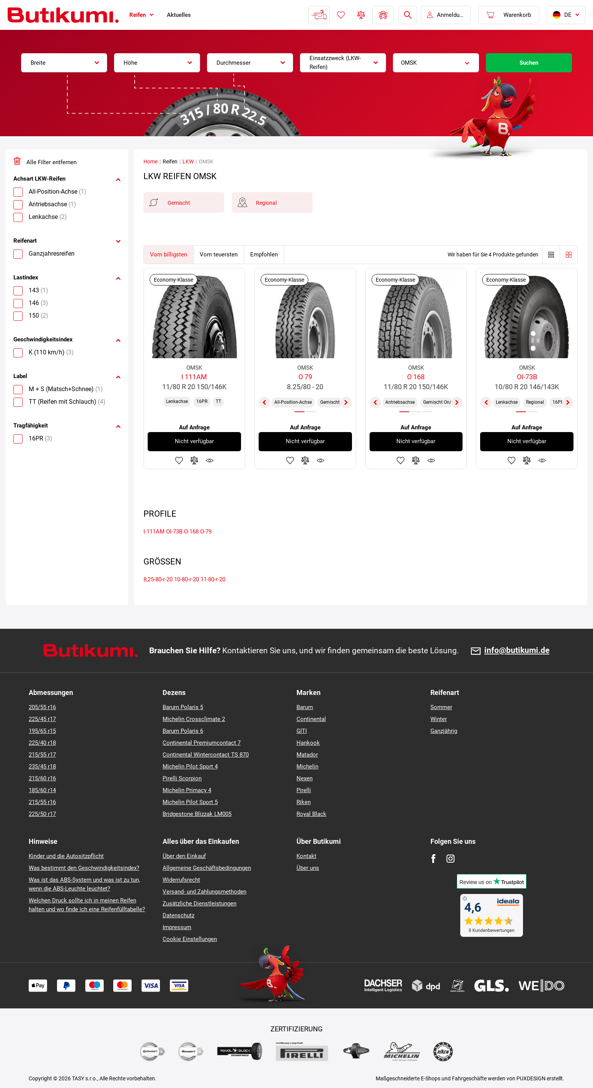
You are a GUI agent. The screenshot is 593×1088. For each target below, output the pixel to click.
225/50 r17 (42, 814)
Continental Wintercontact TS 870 (206, 754)
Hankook (308, 742)
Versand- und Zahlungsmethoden (204, 891)
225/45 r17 (42, 719)
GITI (301, 731)
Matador (307, 754)
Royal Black (311, 814)
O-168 (191, 531)
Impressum (177, 927)
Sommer (441, 707)
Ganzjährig (443, 731)
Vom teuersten (219, 254)
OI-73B (174, 531)
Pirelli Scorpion (182, 778)
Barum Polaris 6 (183, 731)
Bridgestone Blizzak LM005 (197, 814)
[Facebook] (433, 858)
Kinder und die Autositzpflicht (66, 856)
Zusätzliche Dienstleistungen (199, 903)
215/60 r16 (42, 778)
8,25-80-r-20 (158, 579)
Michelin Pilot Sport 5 (190, 802)
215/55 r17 (42, 754)
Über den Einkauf (184, 856)
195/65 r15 (42, 731)
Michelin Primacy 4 (187, 790)
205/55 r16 (42, 707)
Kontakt (306, 856)
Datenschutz (178, 915)
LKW (188, 161)
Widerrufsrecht (181, 879)
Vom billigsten (168, 254)
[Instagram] (450, 858)
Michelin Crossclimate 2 (194, 719)
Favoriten (341, 15)
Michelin (307, 766)
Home (150, 161)
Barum (304, 707)
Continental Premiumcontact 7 (202, 742)
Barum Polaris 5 (183, 707)
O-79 (206, 531)
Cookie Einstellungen (190, 939)
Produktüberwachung (209, 460)
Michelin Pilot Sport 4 (190, 766)
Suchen (529, 62)
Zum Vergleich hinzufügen (194, 460)
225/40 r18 (42, 742)
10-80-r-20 (186, 579)
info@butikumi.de (516, 650)
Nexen (304, 778)
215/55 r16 (42, 802)
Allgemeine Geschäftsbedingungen (207, 868)
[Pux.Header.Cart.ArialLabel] (508, 15)
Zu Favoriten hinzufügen (179, 460)
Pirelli (303, 790)
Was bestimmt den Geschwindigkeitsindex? (84, 868)
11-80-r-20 (212, 579)
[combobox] (64, 62)
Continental (311, 719)
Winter (438, 719)
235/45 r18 (42, 766)
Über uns (307, 868)
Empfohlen (264, 254)
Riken (303, 802)
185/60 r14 (42, 790)
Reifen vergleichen (361, 15)
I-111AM (154, 531)
